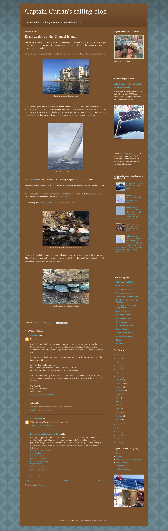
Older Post (102, 481)
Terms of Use (121, 466)
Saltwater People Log (124, 282)
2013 (119, 428)
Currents (119, 344)
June (118, 401)
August (119, 394)
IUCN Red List (62, 197)
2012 (119, 432)
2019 (119, 362)
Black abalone (31, 179)
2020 (119, 358)
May (118, 405)
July (118, 398)
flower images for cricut (39, 461)
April (118, 409)
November (120, 383)
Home (66, 481)
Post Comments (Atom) (44, 485)
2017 (119, 369)
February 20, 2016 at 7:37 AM (41, 395)
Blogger (104, 520)
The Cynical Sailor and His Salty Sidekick (127, 306)
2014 (119, 424)
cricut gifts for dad (37, 456)
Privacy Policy (121, 463)
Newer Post (30, 481)
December (120, 380)
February (119, 416)
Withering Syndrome (47, 202)
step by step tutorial (130, 154)
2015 (119, 376)
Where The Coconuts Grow (127, 296)
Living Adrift (121, 329)
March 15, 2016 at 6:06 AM (40, 410)
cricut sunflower (36, 453)
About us (119, 456)
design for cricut (36, 464)
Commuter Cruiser (124, 318)
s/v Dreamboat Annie (124, 326)
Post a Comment (34, 475)
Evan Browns (35, 418)
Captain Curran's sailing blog (66, 11)
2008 (119, 442)
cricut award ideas (37, 466)
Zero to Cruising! (123, 311)
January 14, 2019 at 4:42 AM (41, 426)
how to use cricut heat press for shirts (45, 434)
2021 (119, 355)
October (119, 387)
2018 (119, 366)
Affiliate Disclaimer (123, 469)
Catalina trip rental (124, 336)
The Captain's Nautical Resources (128, 459)
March (118, 412)
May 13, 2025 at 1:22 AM (39, 470)
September (120, 390)
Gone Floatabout (123, 286)
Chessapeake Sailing (124, 293)
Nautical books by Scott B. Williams (126, 301)
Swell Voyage (121, 322)
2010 (119, 435)
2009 (119, 439)
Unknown (34, 335)
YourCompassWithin (124, 333)
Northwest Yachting (124, 289)
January (119, 420)
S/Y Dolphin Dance (123, 315)
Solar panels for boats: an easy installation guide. (134, 185)
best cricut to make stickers (40, 451)
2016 (119, 373)
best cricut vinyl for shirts (39, 458)
